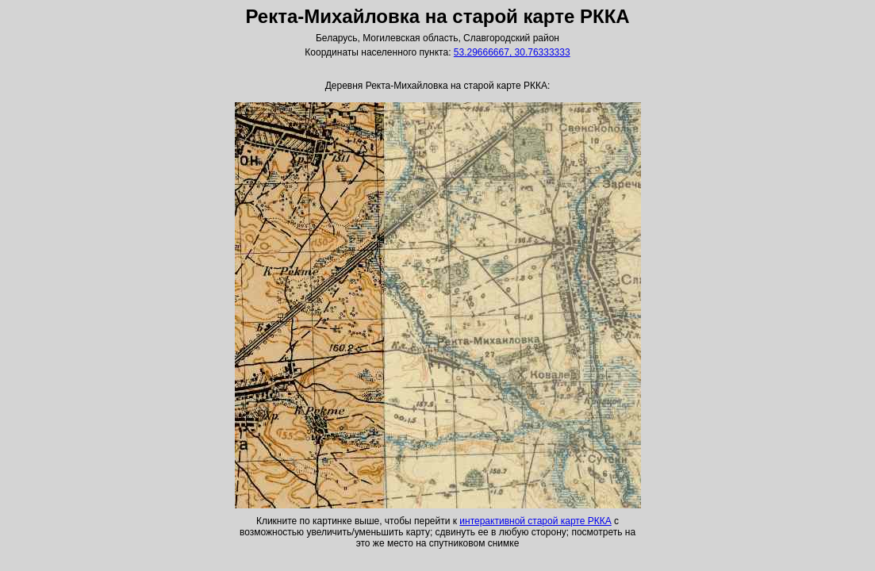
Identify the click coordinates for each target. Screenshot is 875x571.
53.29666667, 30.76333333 (512, 52)
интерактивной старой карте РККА (535, 521)
